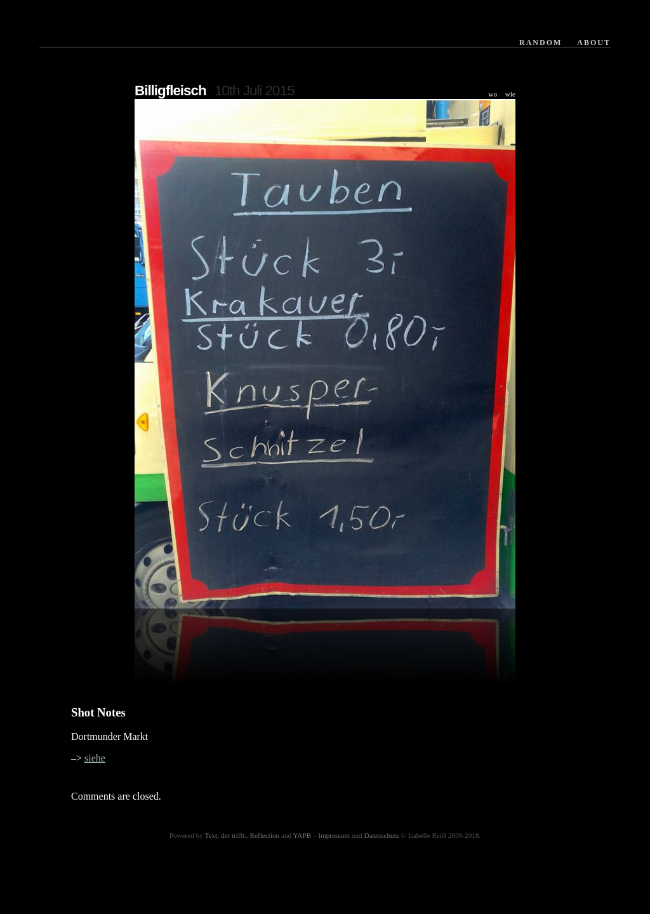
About (594, 42)
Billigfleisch (170, 90)
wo (492, 94)
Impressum (334, 835)
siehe (94, 758)
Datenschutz (381, 835)
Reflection (265, 835)
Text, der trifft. (225, 835)
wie (510, 94)
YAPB (302, 835)
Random (540, 42)
